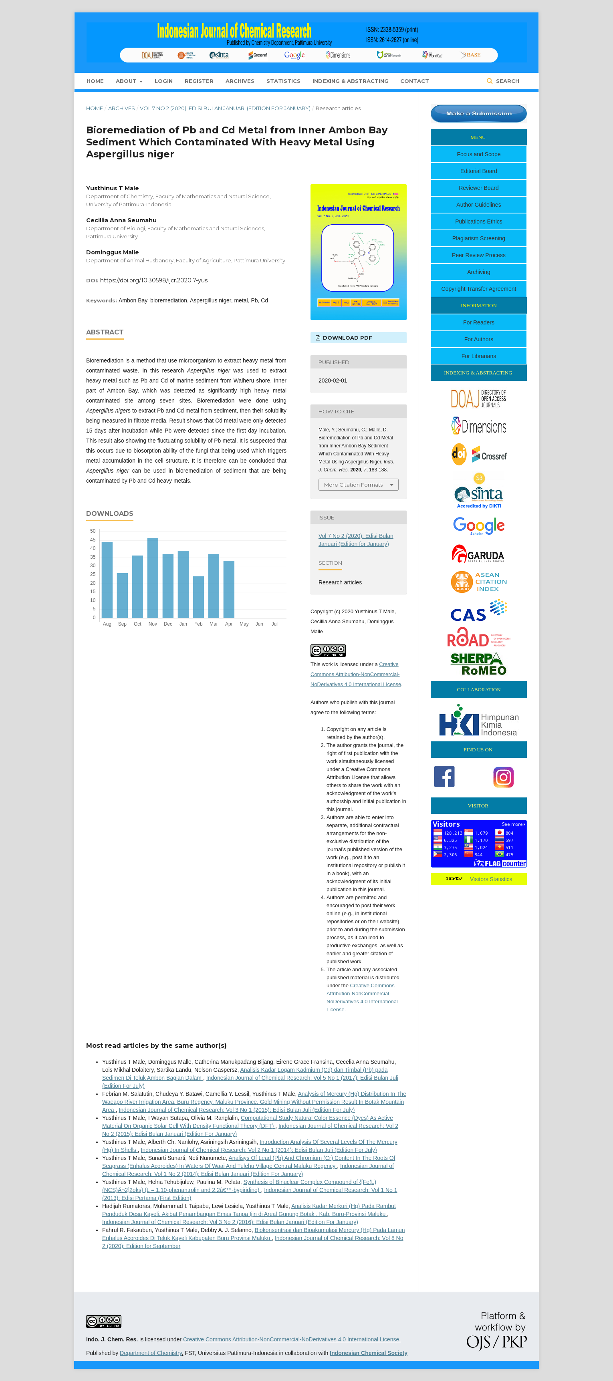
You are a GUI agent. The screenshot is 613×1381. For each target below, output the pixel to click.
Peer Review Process (479, 255)
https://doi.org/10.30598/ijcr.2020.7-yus (154, 280)
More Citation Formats (353, 484)
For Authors (478, 339)
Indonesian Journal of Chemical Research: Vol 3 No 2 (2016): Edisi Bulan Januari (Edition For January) (230, 1222)
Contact (414, 81)
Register (199, 81)
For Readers (478, 322)
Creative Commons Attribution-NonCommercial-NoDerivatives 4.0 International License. (291, 1339)
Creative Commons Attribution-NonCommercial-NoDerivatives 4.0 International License (356, 674)
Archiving (478, 272)
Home (95, 81)
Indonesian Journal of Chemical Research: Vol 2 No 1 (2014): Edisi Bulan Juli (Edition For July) (259, 1150)
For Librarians (479, 356)
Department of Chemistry (151, 1353)
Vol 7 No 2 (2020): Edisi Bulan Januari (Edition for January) (225, 108)
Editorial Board (478, 171)
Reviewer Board (479, 188)
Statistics (283, 81)
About (127, 81)
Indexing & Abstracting (351, 81)
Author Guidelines (478, 204)
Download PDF (346, 337)
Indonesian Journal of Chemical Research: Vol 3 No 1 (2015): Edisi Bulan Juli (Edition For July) (237, 1110)
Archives (240, 81)
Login (164, 81)
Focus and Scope (479, 154)
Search (506, 81)
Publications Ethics (478, 221)
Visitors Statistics (491, 879)
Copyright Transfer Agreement (479, 289)
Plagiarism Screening (478, 238)
